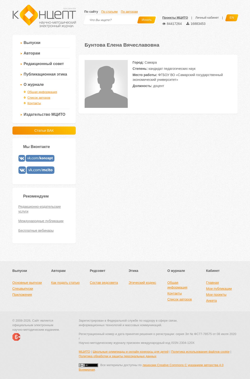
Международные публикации (41, 221)
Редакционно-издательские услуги (39, 209)
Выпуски (32, 43)
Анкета (211, 300)
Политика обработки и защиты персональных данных (118, 356)
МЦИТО (84, 351)
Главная (212, 283)
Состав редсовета (104, 283)
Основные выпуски (27, 283)
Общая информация (42, 92)
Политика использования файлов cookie (200, 351)
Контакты (34, 103)
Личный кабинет (207, 17)
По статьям (109, 11)
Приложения (22, 295)
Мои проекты (216, 295)
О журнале (34, 84)
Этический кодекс (142, 283)
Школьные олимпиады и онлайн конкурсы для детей (131, 351)
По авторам (129, 11)
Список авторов (39, 97)
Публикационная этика (45, 74)
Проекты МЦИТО (175, 17)
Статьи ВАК (44, 130)
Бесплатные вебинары (36, 230)
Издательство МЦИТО (44, 114)
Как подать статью (65, 283)
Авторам (32, 53)
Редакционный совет (44, 64)
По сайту (91, 11)
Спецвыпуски (22, 289)
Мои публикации (219, 289)
